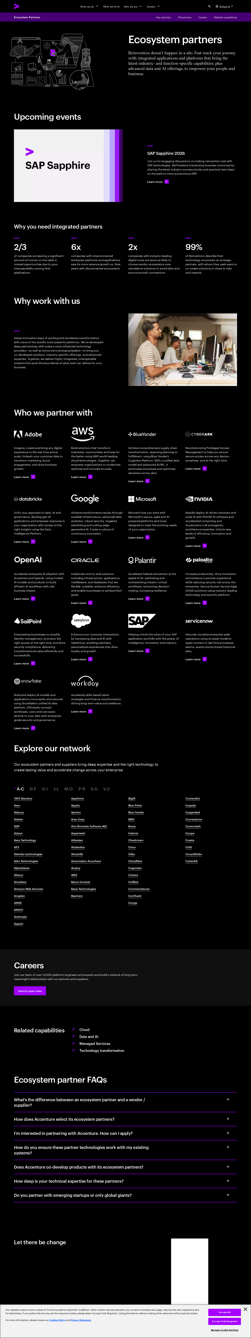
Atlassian (77, 840)
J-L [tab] (56, 788)
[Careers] (153, 6)
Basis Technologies (83, 889)
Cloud (84, 1029)
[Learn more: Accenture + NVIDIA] (196, 545)
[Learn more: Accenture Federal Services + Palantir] (139, 598)
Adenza (19, 812)
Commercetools (139, 889)
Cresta (189, 840)
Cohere (133, 875)
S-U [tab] (94, 788)
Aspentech (78, 833)
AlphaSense (21, 868)
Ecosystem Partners (27, 17)
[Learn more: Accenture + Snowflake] (24, 728)
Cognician (135, 868)
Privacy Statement (81, 1320)
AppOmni (77, 798)
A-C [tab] (21, 788)
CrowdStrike (193, 854)
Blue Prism (135, 805)
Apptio (75, 805)
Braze (132, 826)
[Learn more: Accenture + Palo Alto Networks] (196, 603)
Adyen (18, 833)
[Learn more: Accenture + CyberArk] (196, 468)
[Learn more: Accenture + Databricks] (24, 541)
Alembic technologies (28, 854)
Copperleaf (192, 812)
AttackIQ (77, 854)
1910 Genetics (23, 798)
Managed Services (94, 1043)
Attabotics (78, 847)
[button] (30, 990)
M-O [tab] (68, 788)
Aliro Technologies (26, 861)
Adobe (18, 819)
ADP (17, 826)
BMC (131, 819)
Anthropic (20, 916)
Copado (190, 805)
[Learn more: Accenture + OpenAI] (24, 598)
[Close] (245, 1309)
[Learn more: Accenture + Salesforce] (81, 659)
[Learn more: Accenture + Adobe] (24, 477)
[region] (125, 1321)
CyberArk (191, 861)
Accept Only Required (224, 1321)
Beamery (77, 896)
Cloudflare (135, 861)
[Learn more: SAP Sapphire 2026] (158, 181)
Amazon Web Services (28, 889)
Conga (132, 903)
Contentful (192, 798)
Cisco (132, 847)
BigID (131, 798)
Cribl (188, 847)
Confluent (135, 896)
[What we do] (89, 6)
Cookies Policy (57, 1320)
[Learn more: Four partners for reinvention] (139, 481)
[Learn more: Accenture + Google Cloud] (81, 541)
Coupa (189, 833)
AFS (16, 847)
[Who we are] (133, 6)
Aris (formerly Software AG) (89, 826)
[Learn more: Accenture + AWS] (81, 477)
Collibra (133, 882)
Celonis (133, 833)
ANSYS (18, 909)
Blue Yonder (136, 812)
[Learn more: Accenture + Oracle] (81, 603)
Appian (18, 923)
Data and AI (88, 1036)
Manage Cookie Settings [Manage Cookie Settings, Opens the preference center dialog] (224, 1330)
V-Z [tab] (106, 788)
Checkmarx (135, 840)
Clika (131, 854)
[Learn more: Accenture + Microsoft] (139, 537)
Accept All (225, 1312)
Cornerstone (193, 819)
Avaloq (75, 868)
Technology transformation (101, 1050)
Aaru (17, 805)
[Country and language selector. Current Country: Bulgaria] (224, 6)
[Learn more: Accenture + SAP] (139, 651)
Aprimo (76, 812)
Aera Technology (25, 840)
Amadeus (20, 882)
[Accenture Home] (24, 6)
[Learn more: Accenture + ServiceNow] (196, 659)
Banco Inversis (80, 882)
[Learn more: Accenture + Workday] (81, 711)
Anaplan (19, 896)
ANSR (18, 903)
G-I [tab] (45, 788)
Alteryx (18, 875)
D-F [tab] (33, 788)
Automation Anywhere (86, 861)
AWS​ (74, 875)
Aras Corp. (78, 819)
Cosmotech (193, 826)
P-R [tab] (81, 788)
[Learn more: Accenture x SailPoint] (24, 663)
